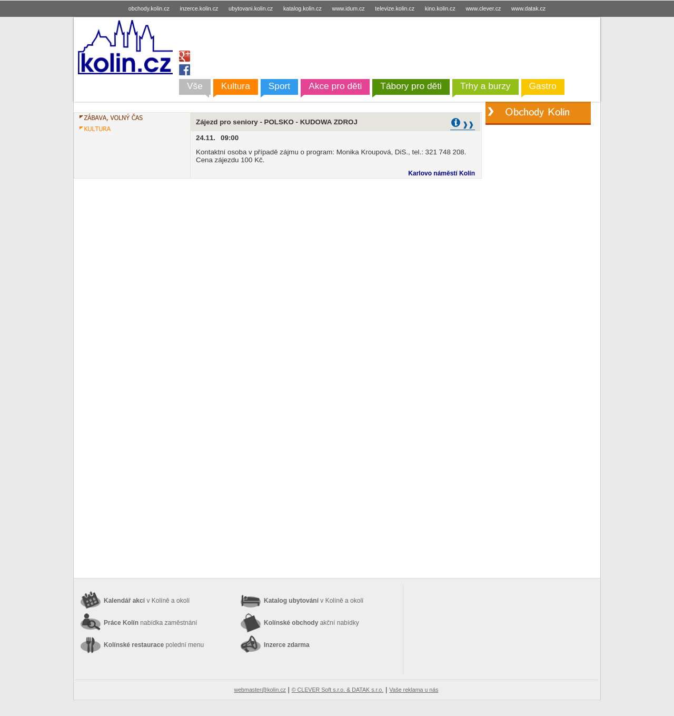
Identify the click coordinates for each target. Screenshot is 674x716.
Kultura (235, 86)
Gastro (543, 86)
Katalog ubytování (313, 600)
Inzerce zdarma (287, 645)
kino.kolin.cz (440, 8)
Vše (195, 86)
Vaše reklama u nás (413, 689)
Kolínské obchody (311, 622)
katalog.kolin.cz (302, 8)
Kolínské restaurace (154, 645)
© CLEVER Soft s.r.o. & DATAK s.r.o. (337, 689)
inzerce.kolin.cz (199, 8)
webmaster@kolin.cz (259, 689)
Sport (279, 86)
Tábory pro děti (411, 86)
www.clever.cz (483, 8)
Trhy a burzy (485, 86)
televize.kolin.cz (394, 8)
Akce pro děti (335, 86)
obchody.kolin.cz (149, 8)
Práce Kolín (150, 622)
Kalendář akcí (147, 600)
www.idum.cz (348, 8)
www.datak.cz (528, 8)
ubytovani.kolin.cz (251, 8)
